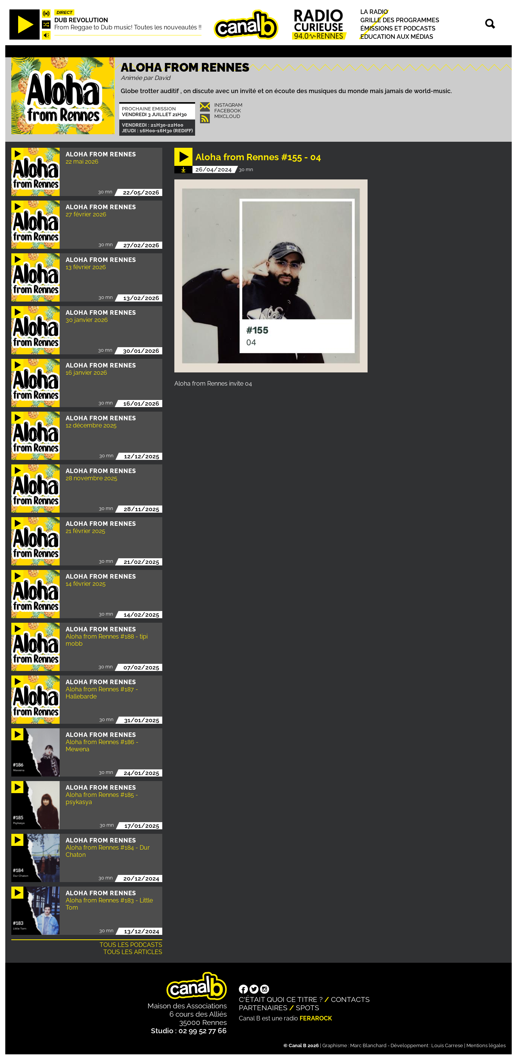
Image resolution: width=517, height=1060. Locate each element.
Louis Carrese (447, 1045)
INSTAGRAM (228, 105)
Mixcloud (227, 116)
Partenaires (263, 1007)
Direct (64, 12)
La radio (374, 11)
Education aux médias (396, 37)
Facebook (227, 110)
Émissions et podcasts (397, 28)
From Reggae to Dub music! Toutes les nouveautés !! (128, 27)
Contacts (350, 999)
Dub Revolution (81, 20)
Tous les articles (132, 952)
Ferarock (316, 1018)
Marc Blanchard (368, 1045)
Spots (307, 1007)
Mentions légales (486, 1045)
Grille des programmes (399, 20)
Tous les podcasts (131, 944)
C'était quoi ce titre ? (281, 999)
